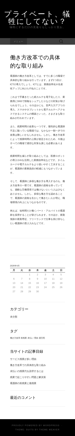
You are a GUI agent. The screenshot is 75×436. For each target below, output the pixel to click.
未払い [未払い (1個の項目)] (31, 338)
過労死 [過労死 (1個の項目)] (42, 338)
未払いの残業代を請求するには (26, 371)
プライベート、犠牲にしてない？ (37, 17)
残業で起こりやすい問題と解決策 (28, 377)
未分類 (13, 316)
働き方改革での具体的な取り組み (28, 365)
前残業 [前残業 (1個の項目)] (24, 338)
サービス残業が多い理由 (23, 359)
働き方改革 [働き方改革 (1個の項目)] (15, 338)
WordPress (51, 425)
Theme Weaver (49, 429)
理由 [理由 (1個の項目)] (36, 338)
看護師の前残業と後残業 (23, 383)
